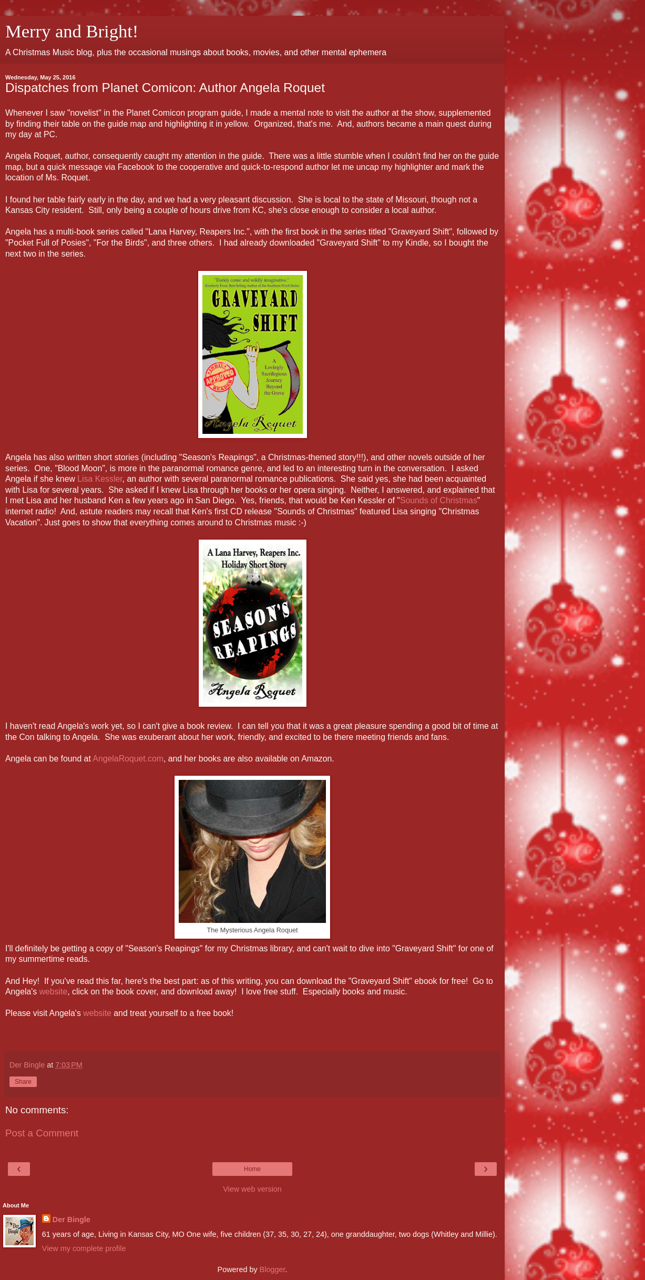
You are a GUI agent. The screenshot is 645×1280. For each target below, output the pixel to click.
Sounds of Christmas (438, 500)
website (53, 991)
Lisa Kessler (99, 478)
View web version (252, 1189)
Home (252, 1169)
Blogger (272, 1269)
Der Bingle (71, 1219)
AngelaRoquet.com (128, 758)
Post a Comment (41, 1133)
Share (23, 1081)
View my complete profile (84, 1248)
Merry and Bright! (71, 31)
